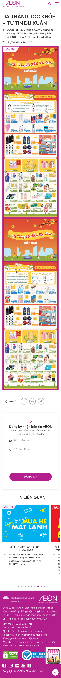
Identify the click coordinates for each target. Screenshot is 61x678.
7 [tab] (38, 586)
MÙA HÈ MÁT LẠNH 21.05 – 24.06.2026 (26, 549)
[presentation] (33, 461)
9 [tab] (45, 586)
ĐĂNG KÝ (30, 476)
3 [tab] (25, 586)
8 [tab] (41, 586)
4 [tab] (28, 586)
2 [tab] (22, 586)
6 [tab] (35, 586)
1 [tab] (19, 586)
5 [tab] (32, 586)
